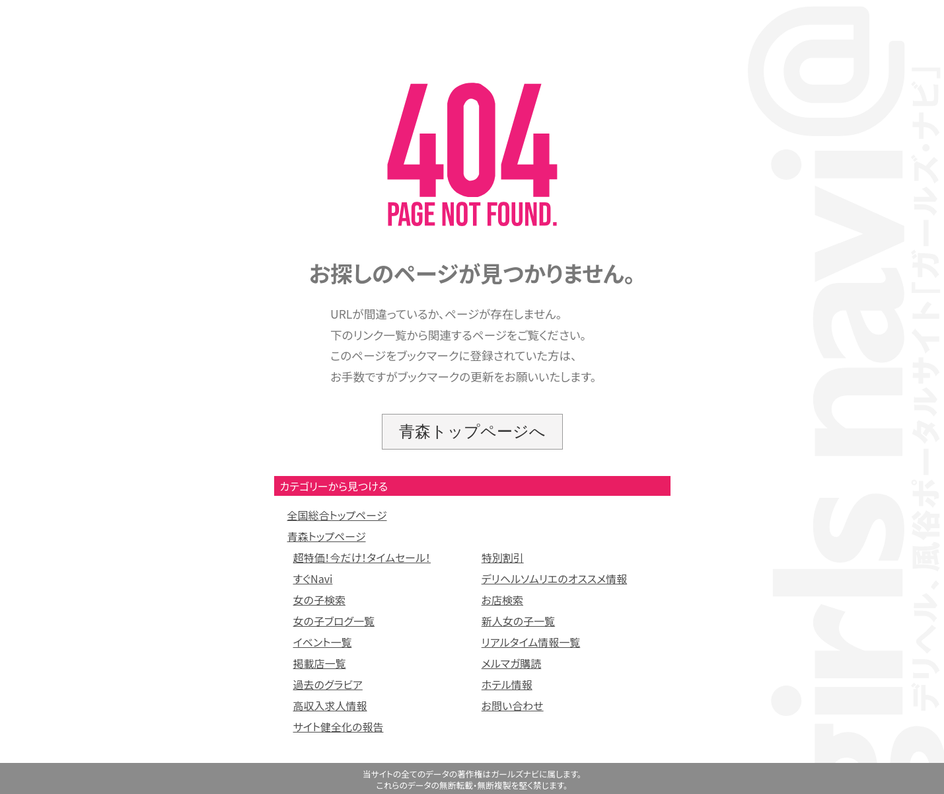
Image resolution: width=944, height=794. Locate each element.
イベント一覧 (322, 642)
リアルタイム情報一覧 (531, 642)
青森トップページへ (472, 431)
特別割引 (503, 557)
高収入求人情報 (330, 705)
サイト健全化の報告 (338, 726)
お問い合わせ (513, 705)
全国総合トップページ (337, 515)
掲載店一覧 (319, 663)
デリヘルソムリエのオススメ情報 (555, 578)
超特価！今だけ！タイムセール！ (362, 557)
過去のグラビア (328, 684)
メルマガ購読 (512, 663)
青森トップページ (326, 536)
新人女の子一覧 (518, 621)
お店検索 (502, 600)
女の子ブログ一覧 (334, 621)
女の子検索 (319, 600)
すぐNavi (313, 578)
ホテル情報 (507, 684)
